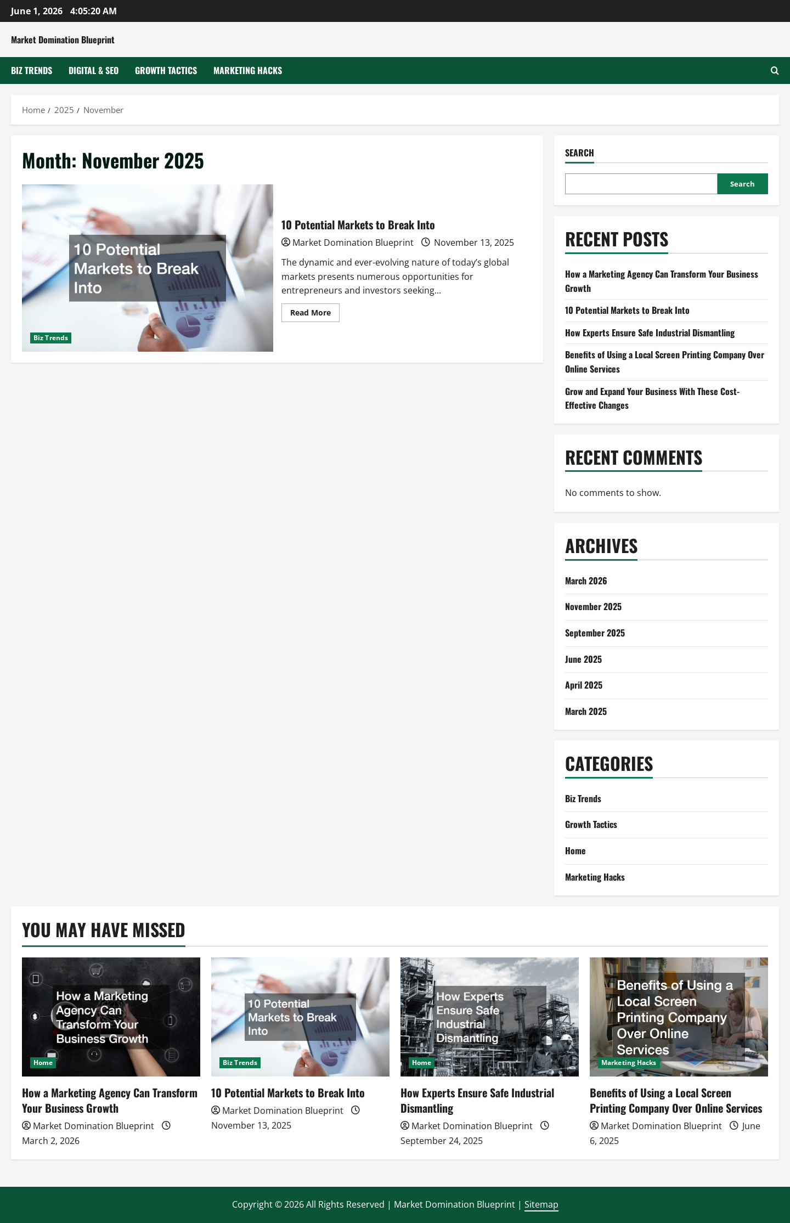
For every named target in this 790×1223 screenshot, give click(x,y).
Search (579, 152)
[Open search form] (775, 70)
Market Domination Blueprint (63, 39)
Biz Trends (31, 70)
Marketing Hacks (247, 70)
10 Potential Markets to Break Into (147, 268)
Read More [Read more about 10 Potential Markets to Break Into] (315, 314)
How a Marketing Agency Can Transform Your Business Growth (110, 1100)
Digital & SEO (94, 70)
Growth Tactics (166, 70)
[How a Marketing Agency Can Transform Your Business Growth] (111, 1017)
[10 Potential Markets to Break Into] (300, 1017)
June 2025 (583, 659)
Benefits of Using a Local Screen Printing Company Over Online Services (676, 1100)
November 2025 (593, 606)
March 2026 (586, 580)
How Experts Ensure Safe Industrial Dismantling (650, 332)
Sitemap (541, 1204)
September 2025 (595, 632)
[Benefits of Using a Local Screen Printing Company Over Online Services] (679, 1017)
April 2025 (583, 684)
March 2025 (586, 711)
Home (575, 850)
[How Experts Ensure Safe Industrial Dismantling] (489, 1017)
